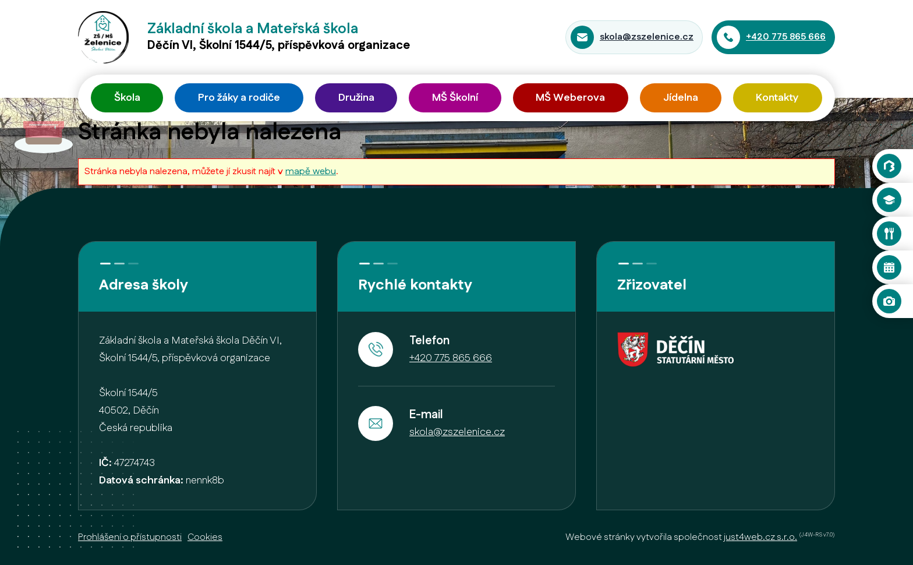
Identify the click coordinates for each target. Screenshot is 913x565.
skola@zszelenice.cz (646, 37)
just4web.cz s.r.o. (760, 537)
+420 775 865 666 (786, 37)
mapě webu (310, 171)
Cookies (204, 537)
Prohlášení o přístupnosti (130, 537)
